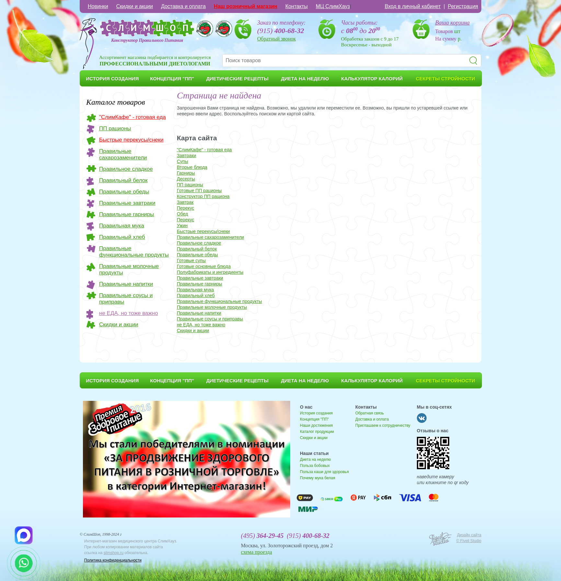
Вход (413, 6)
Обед (182, 213)
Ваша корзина (452, 22)
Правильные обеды (124, 192)
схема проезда (256, 552)
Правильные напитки (126, 284)
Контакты (296, 6)
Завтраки (186, 155)
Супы (182, 161)
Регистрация (463, 6)
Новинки (98, 6)
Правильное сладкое (126, 169)
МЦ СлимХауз (333, 6)
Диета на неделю (315, 459)
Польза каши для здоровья (324, 472)
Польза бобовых (315, 465)
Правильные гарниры (126, 214)
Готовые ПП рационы (199, 190)
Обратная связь (369, 413)
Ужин (182, 225)
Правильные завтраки (127, 203)
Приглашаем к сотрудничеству (382, 425)
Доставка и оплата (183, 6)
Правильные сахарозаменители (123, 154)
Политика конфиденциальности (113, 560)
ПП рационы (115, 128)
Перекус (185, 208)
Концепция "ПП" (314, 419)
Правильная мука (121, 226)
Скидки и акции (134, 6)
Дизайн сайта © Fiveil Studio (468, 538)
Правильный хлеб (122, 237)
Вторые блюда (192, 167)
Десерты (186, 178)
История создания (316, 413)
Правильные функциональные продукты (134, 251)
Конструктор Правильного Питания (147, 40)
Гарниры (186, 173)
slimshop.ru (113, 553)
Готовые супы (191, 260)
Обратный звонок (276, 38)
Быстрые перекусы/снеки (131, 140)
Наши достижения (316, 425)
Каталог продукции (317, 431)
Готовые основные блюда (204, 266)
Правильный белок (123, 180)
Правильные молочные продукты (129, 269)
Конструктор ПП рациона (203, 196)
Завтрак (185, 202)
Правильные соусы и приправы (126, 298)
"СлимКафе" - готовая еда (132, 117)
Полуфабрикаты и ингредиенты (210, 272)
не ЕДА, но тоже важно (128, 313)
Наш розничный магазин (245, 6)
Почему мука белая (317, 478)
